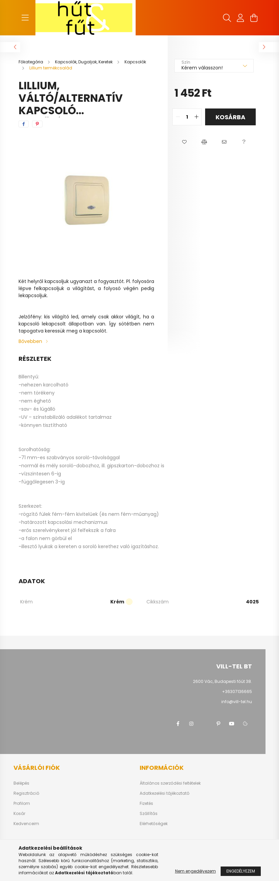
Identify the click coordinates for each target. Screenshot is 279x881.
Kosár (19, 813)
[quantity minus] (178, 117)
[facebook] (24, 124)
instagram (191, 723)
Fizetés (146, 803)
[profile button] (240, 18)
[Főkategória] (31, 62)
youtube (232, 723)
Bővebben (30, 341)
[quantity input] (187, 117)
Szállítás (149, 813)
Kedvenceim (26, 823)
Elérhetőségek (154, 823)
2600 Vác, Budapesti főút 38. (222, 681)
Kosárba (230, 117)
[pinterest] (37, 124)
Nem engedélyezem (195, 871)
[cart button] (254, 18)
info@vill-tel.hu (236, 701)
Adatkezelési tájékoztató (164, 793)
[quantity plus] (196, 117)
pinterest (218, 723)
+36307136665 (237, 691)
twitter (205, 723)
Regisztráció (26, 793)
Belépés (21, 783)
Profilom (21, 803)
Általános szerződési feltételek (170, 783)
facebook (178, 723)
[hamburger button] (25, 18)
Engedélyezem (240, 871)
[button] (184, 142)
